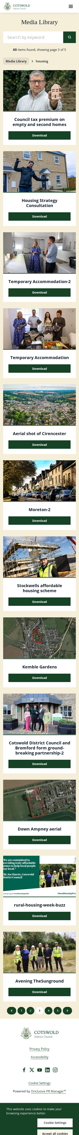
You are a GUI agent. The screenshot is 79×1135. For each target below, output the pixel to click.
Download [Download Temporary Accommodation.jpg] (39, 292)
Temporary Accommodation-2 (39, 281)
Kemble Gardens (39, 667)
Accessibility (39, 1057)
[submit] (69, 37)
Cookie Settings (39, 1083)
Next (67, 1010)
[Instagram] (55, 1070)
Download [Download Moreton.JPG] (39, 521)
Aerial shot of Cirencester (39, 433)
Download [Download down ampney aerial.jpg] (39, 840)
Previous (11, 1010)
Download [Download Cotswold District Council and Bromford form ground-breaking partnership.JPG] (39, 764)
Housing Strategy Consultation (39, 203)
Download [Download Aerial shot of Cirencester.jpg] (39, 445)
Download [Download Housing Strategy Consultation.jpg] (39, 216)
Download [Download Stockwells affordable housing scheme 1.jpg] (39, 602)
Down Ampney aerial (39, 829)
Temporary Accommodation (39, 357)
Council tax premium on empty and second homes (39, 122)
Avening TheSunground (39, 981)
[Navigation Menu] (70, 6)
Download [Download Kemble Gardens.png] (39, 678)
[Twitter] (31, 1070)
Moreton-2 (39, 509)
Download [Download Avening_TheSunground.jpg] (39, 992)
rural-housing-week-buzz (39, 905)
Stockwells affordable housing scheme (39, 588)
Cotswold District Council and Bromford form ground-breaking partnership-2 (39, 748)
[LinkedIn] (47, 1070)
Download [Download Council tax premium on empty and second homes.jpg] (39, 135)
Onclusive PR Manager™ (48, 1091)
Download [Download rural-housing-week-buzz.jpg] (39, 916)
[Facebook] (24, 1070)
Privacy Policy (39, 1049)
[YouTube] (39, 1070)
